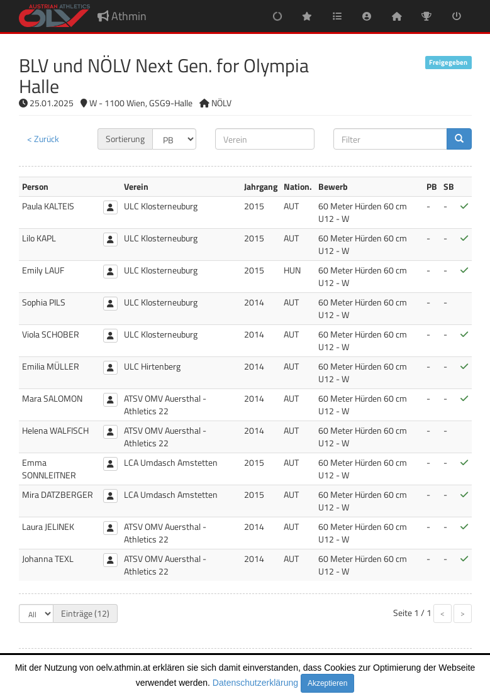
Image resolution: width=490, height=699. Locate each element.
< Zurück (43, 138)
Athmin (122, 16)
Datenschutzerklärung (255, 683)
